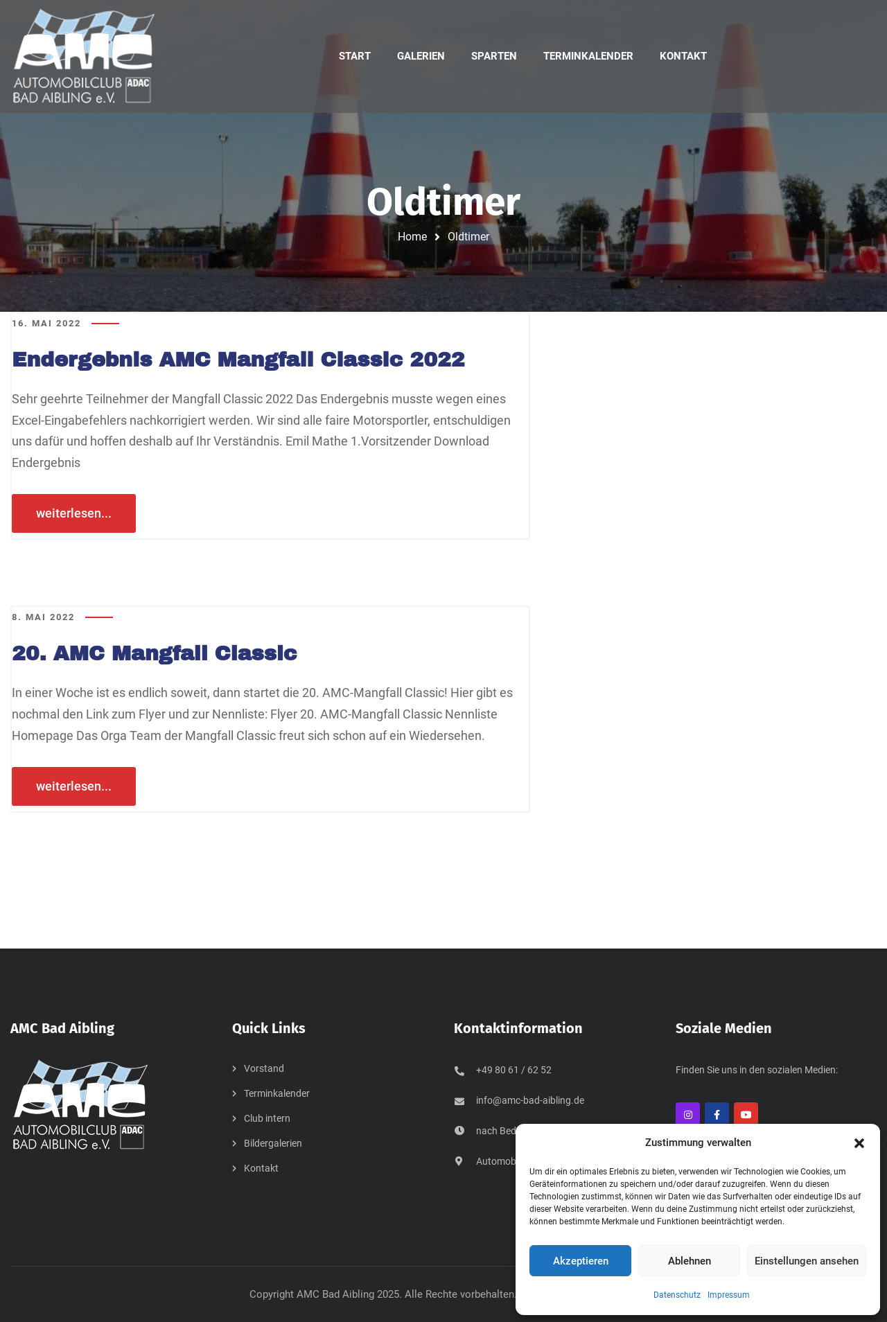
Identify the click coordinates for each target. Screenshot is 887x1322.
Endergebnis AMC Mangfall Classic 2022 (240, 360)
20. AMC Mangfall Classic (155, 653)
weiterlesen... (74, 513)
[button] (859, 1143)
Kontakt (261, 1168)
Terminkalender (277, 1093)
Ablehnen (689, 1261)
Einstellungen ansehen (807, 1261)
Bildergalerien (273, 1143)
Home (412, 236)
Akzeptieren (580, 1261)
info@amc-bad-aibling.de (530, 1100)
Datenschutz (677, 1295)
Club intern (267, 1118)
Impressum (729, 1295)
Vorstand (264, 1068)
